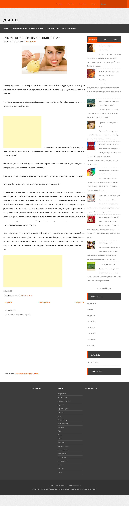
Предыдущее (80, 302)
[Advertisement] (22, 132)
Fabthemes (44, 489)
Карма (60, 435)
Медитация (61, 442)
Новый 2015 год (63, 450)
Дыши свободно (63, 424)
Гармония (61, 405)
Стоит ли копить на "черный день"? (31, 37)
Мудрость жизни (26, 295)
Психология (62, 457)
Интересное (93, 40)
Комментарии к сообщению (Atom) (26, 374)
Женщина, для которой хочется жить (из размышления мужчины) (109, 75)
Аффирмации (62, 397)
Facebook (71, 8)
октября (89, 333)
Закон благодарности (106, 243)
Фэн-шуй (61, 468)
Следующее (8, 302)
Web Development (90, 489)
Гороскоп (61, 412)
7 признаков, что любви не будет (109, 196)
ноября (89, 327)
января (89, 316)
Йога (59, 431)
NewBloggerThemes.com (73, 489)
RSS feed (93, 4)
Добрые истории (63, 420)
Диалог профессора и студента (109, 101)
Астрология (62, 394)
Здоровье (61, 427)
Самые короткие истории (107, 264)
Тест (59, 465)
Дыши (10, 19)
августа (89, 345)
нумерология (62, 453)
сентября (90, 339)
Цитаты (60, 472)
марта (89, 310)
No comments (31, 41)
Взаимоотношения (64, 401)
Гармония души (63, 409)
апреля (89, 304)
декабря (89, 321)
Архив (115, 40)
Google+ (82, 4)
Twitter (59, 4)
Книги (60, 439)
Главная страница (44, 302)
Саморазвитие (62, 461)
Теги (104, 40)
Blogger (108, 288)
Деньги (60, 416)
